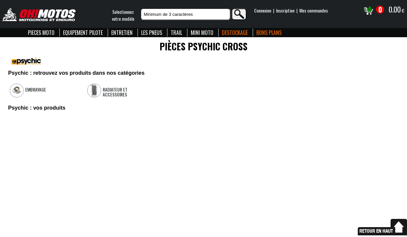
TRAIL (176, 33)
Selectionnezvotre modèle (123, 15)
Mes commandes (313, 10)
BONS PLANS (269, 33)
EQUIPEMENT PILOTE (83, 33)
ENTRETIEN (122, 33)
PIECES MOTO (41, 33)
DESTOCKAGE (235, 33)
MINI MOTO (202, 33)
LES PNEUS (151, 33)
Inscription (285, 10)
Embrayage (35, 89)
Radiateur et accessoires (115, 92)
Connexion (262, 10)
